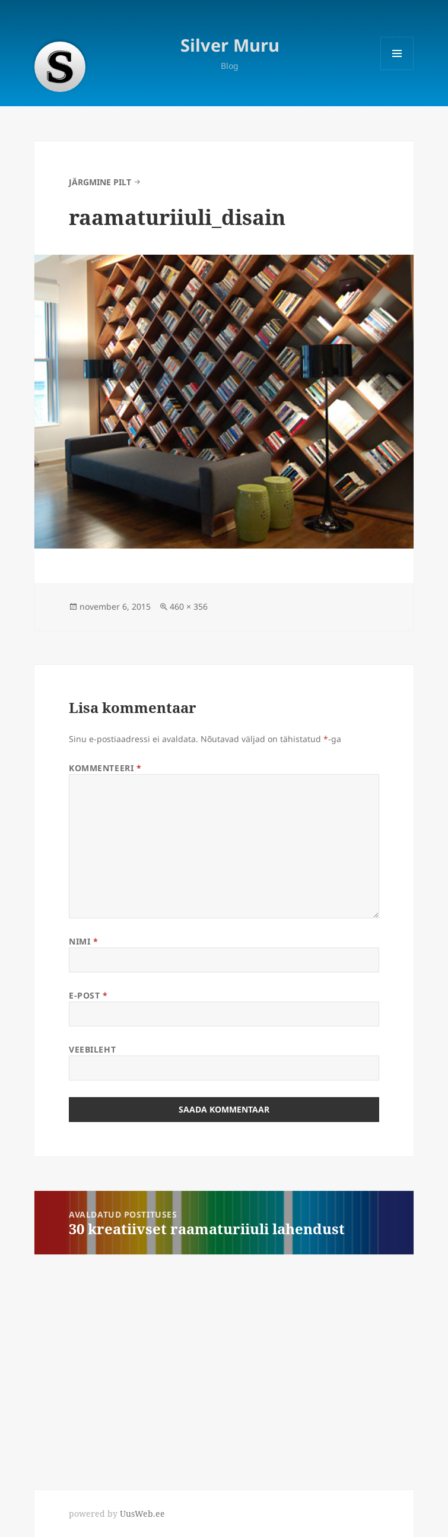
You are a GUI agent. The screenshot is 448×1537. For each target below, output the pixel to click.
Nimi (83, 941)
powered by (117, 1513)
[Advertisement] (89, 1363)
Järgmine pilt (100, 182)
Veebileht (92, 1049)
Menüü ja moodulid (397, 69)
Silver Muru (229, 44)
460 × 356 (189, 606)
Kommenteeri (105, 768)
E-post (88, 995)
